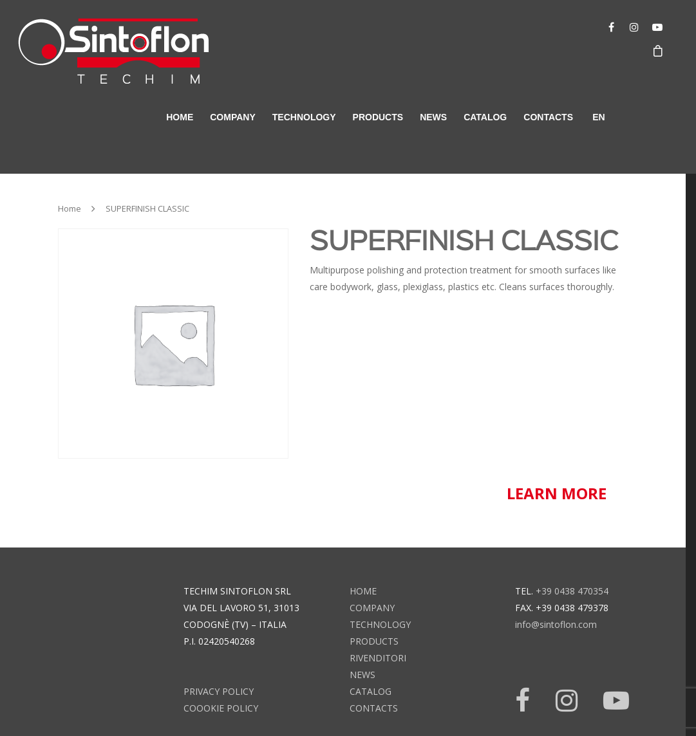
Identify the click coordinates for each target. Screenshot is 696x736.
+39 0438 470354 (572, 591)
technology (304, 117)
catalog (485, 117)
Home (69, 208)
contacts (548, 117)
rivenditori (378, 658)
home (179, 117)
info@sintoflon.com (556, 624)
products (378, 117)
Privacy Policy (218, 691)
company (233, 117)
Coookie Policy (220, 708)
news (433, 117)
